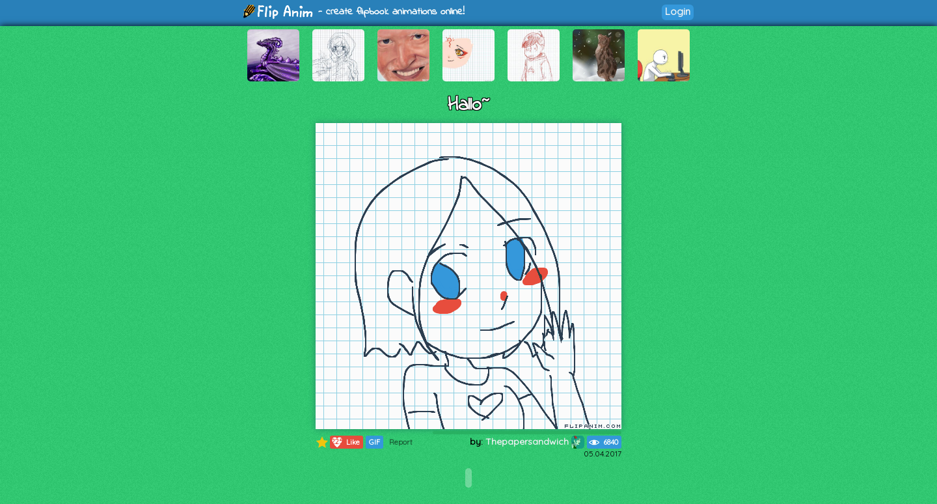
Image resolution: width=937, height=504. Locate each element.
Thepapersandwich (534, 441)
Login (677, 11)
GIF (374, 442)
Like (345, 442)
